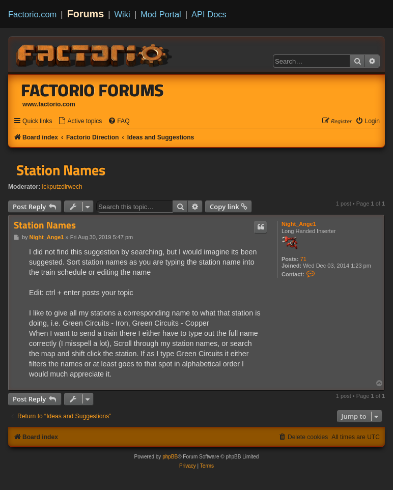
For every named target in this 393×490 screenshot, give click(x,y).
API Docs (209, 14)
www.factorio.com (48, 104)
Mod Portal (161, 14)
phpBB (170, 456)
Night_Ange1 (299, 224)
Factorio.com (32, 14)
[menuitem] (80, 121)
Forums (85, 13)
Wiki (122, 14)
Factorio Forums (92, 90)
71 (303, 259)
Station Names (60, 170)
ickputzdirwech (62, 186)
